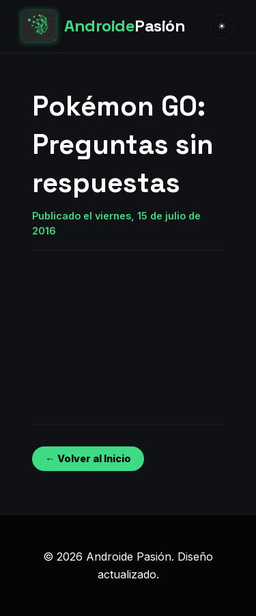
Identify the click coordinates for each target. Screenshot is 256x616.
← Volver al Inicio (87, 458)
